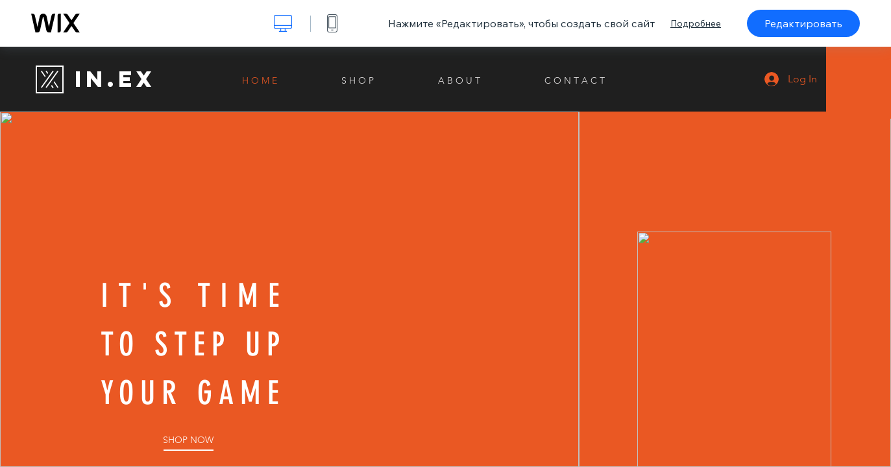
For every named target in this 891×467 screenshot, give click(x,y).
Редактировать (803, 23)
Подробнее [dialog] (695, 23)
